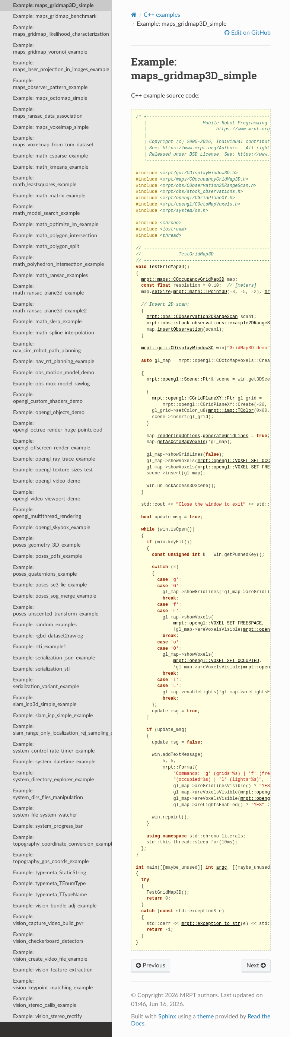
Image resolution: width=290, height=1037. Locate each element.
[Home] (134, 15)
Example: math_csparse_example (50, 156)
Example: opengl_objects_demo (49, 412)
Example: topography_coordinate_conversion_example (62, 840)
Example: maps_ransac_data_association (48, 112)
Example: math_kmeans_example (50, 167)
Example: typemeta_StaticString (49, 872)
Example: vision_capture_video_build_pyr (48, 920)
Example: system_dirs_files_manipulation (48, 794)
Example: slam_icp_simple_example (53, 715)
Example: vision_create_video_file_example (50, 955)
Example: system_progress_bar (48, 826)
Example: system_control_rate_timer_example (54, 747)
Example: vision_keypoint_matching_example (53, 984)
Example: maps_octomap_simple (50, 98)
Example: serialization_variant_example (46, 683)
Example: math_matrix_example (49, 195)
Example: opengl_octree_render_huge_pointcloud (57, 426)
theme (205, 1016)
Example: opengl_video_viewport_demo (46, 495)
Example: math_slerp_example (47, 321)
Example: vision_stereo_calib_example (44, 1002)
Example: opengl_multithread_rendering (47, 513)
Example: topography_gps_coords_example (51, 858)
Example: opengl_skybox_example (51, 527)
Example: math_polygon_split (46, 246)
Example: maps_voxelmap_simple (51, 127)
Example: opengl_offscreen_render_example (51, 444)
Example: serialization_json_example (54, 658)
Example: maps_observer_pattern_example (50, 84)
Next (256, 965)
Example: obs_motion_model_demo (53, 372)
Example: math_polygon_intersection (55, 235)
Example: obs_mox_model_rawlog (51, 384)
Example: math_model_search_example (46, 210)
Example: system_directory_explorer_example (53, 776)
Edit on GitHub (250, 33)
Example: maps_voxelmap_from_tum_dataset (53, 141)
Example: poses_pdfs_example (47, 556)
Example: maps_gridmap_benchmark (54, 16)
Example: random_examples (45, 624)
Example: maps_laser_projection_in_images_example (61, 66)
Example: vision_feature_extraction (53, 970)
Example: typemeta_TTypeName (50, 894)
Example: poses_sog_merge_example (54, 596)
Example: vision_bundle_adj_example (54, 906)
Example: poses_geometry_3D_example (46, 541)
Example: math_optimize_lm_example (55, 224)
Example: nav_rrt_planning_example (53, 361)
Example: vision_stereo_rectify (47, 1016)
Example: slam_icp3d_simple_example (44, 701)
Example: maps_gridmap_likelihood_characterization (61, 31)
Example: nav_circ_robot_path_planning (47, 347)
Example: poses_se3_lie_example (50, 585)
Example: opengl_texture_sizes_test (53, 470)
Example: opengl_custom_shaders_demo (48, 398)
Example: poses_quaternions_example (45, 570)
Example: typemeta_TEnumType (49, 883)
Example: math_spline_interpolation (53, 332)
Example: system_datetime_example (54, 761)
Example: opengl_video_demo (46, 481)
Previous (150, 965)
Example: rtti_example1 (39, 646)
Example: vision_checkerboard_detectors (48, 938)
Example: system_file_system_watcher (45, 811)
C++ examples (162, 15)
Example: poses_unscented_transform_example (55, 610)
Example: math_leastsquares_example (44, 181)
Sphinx (167, 1016)
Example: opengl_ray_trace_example (54, 459)
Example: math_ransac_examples (50, 275)
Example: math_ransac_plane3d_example (48, 289)
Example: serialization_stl (41, 669)
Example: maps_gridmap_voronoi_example (50, 48)
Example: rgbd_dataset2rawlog (48, 636)
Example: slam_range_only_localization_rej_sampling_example (62, 729)
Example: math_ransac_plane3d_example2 (50, 307)
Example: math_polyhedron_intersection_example (58, 261)
